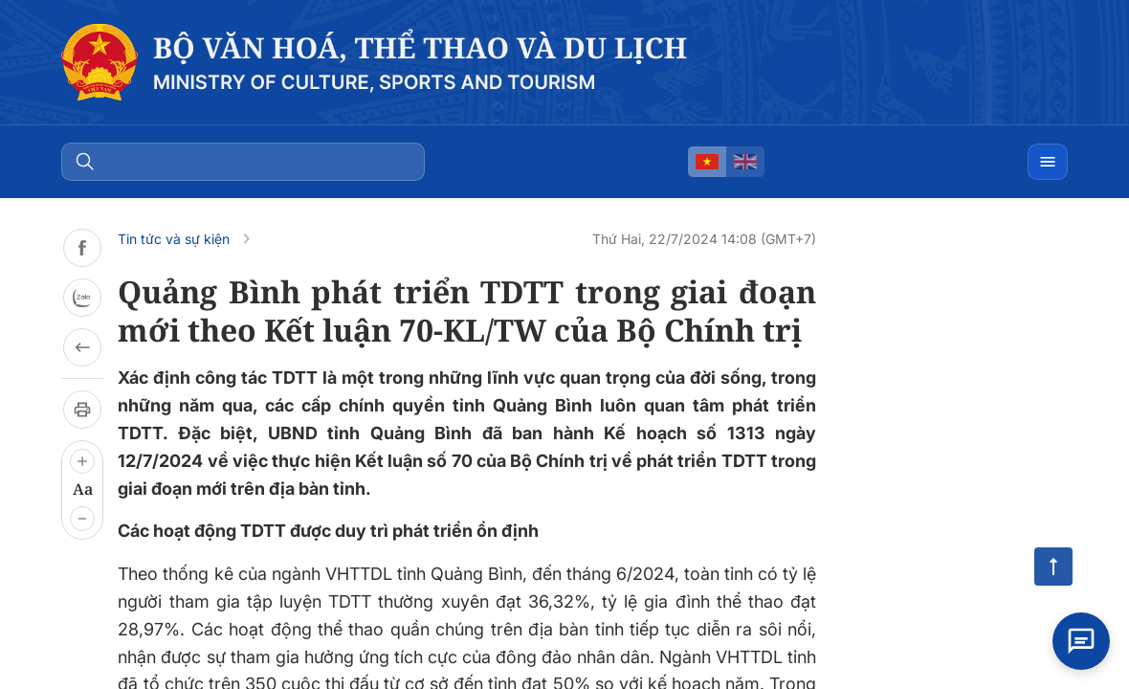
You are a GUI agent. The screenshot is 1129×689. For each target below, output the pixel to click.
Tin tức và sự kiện (174, 239)
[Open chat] (1081, 641)
